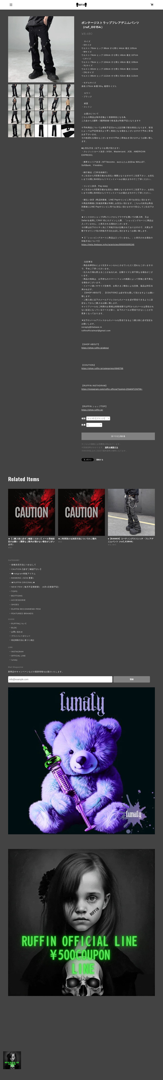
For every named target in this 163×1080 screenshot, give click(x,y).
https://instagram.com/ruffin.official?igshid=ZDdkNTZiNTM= (112, 389)
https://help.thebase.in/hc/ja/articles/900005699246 (108, 244)
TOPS (14, 591)
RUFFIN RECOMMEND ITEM (26, 609)
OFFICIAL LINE (18, 656)
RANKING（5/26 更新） (23, 578)
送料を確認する (111, 447)
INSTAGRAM (17, 651)
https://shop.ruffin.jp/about (95, 348)
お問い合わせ (17, 632)
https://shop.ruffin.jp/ (92, 410)
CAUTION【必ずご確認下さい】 (26, 569)
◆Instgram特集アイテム (23, 573)
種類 (84, 418)
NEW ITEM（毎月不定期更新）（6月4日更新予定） (35, 587)
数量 (84, 425)
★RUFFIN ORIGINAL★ (23, 582)
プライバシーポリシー (20, 636)
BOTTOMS (16, 596)
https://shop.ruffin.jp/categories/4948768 (102, 368)
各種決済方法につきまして (23, 564)
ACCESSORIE (18, 600)
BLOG (14, 628)
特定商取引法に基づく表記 (22, 640)
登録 (132, 679)
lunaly (14, 660)
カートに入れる (118, 436)
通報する (99, 460)
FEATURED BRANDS (22, 613)
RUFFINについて (19, 623)
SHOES (15, 604)
